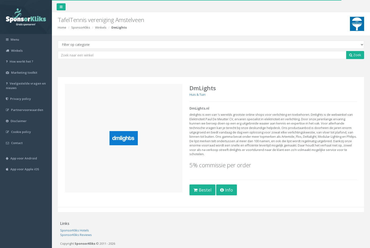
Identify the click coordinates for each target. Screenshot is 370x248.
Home (62, 27)
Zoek (355, 55)
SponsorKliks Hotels (74, 230)
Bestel (202, 190)
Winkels (100, 27)
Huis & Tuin (197, 94)
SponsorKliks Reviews (76, 235)
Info (226, 190)
